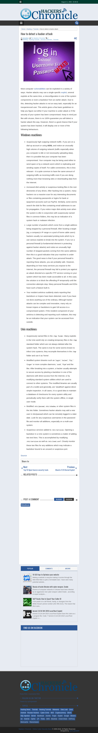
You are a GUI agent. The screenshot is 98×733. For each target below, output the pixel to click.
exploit (64, 92)
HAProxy (72, 719)
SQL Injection (25, 716)
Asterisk (26, 719)
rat (21, 719)
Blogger (59, 499)
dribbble (52, 2)
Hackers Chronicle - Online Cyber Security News (35, 729)
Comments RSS (34, 694)
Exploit (60, 716)
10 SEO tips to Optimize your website (46, 574)
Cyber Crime (45, 713)
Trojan (54, 716)
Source (24, 455)
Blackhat (54, 719)
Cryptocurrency (60, 713)
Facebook (69, 499)
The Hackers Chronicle (38, 38)
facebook (39, 2)
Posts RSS (23, 694)
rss (45, 2)
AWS (48, 719)
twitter (36, 2)
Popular (30, 568)
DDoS (69, 713)
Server (33, 716)
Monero (73, 716)
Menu (20, 2)
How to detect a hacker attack (37, 34)
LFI (38, 719)
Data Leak (64, 709)
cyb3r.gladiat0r (74, 731)
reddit (59, 2)
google (42, 2)
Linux (71, 709)
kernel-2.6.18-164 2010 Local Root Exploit (47, 611)
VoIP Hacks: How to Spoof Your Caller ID (47, 598)
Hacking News (25, 709)
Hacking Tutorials (45, 709)
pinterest (55, 2)
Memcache (24, 722)
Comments (49, 568)
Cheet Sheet (63, 719)
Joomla (48, 716)
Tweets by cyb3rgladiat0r (28, 701)
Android (23, 713)
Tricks (43, 719)
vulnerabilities (40, 89)
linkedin (49, 2)
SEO (52, 713)
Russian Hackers (33, 713)
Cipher (33, 719)
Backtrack (40, 716)
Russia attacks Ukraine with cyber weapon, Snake (50, 586)
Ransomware (34, 722)
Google (66, 716)
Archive (67, 568)
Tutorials (35, 709)
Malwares (56, 709)
